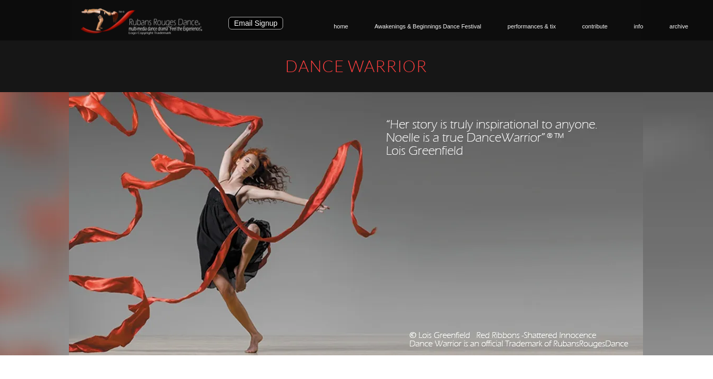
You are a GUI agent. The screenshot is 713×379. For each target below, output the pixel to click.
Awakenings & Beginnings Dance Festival (428, 26)
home (341, 26)
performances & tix (532, 26)
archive (678, 26)
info (639, 26)
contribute (594, 26)
